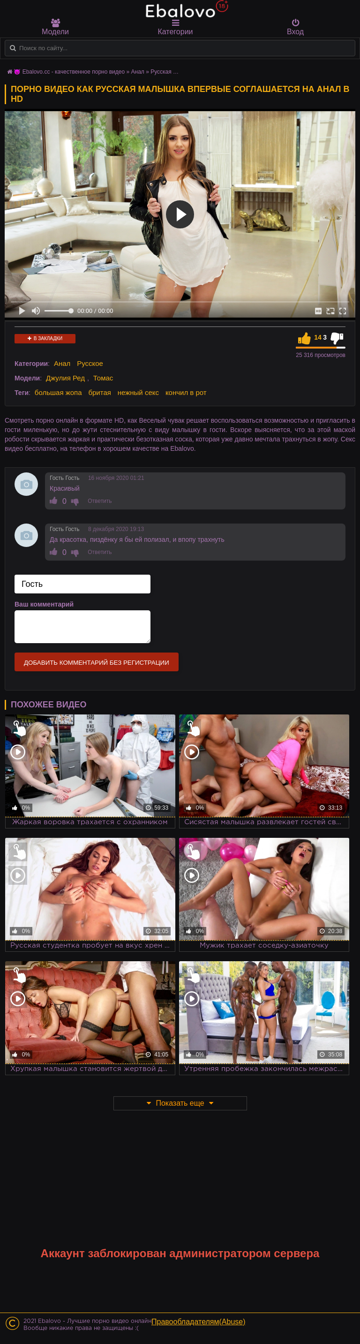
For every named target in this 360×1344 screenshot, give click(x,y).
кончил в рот (186, 392)
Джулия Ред (65, 378)
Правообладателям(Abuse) (198, 1322)
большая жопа (58, 392)
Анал (62, 363)
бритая (99, 392)
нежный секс (138, 392)
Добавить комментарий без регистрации (96, 662)
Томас (103, 378)
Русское (90, 363)
